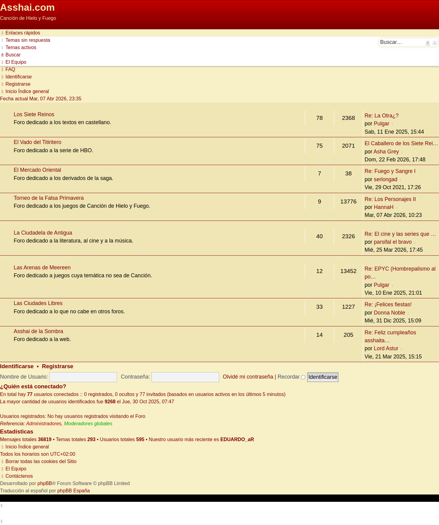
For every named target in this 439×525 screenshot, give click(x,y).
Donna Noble (389, 313)
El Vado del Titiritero (37, 142)
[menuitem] (25, 40)
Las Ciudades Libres (38, 303)
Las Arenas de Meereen (42, 267)
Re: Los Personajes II (390, 199)
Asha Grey (386, 152)
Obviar (7, 25)
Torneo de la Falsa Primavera (49, 198)
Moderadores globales (88, 423)
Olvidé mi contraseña (248, 377)
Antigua (11, 224)
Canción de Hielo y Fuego (35, 106)
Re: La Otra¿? (381, 116)
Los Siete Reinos (34, 114)
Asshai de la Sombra (38, 331)
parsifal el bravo (393, 242)
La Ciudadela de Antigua (43, 233)
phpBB (44, 483)
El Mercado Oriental (37, 170)
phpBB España (73, 490)
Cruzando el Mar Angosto (36, 259)
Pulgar (381, 123)
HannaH (384, 207)
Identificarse (17, 366)
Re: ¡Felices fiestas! (388, 304)
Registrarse (57, 366)
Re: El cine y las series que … (400, 234)
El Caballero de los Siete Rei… (401, 143)
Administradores (44, 423)
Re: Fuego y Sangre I (390, 171)
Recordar (291, 377)
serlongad (385, 179)
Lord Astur (386, 348)
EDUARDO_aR (237, 439)
